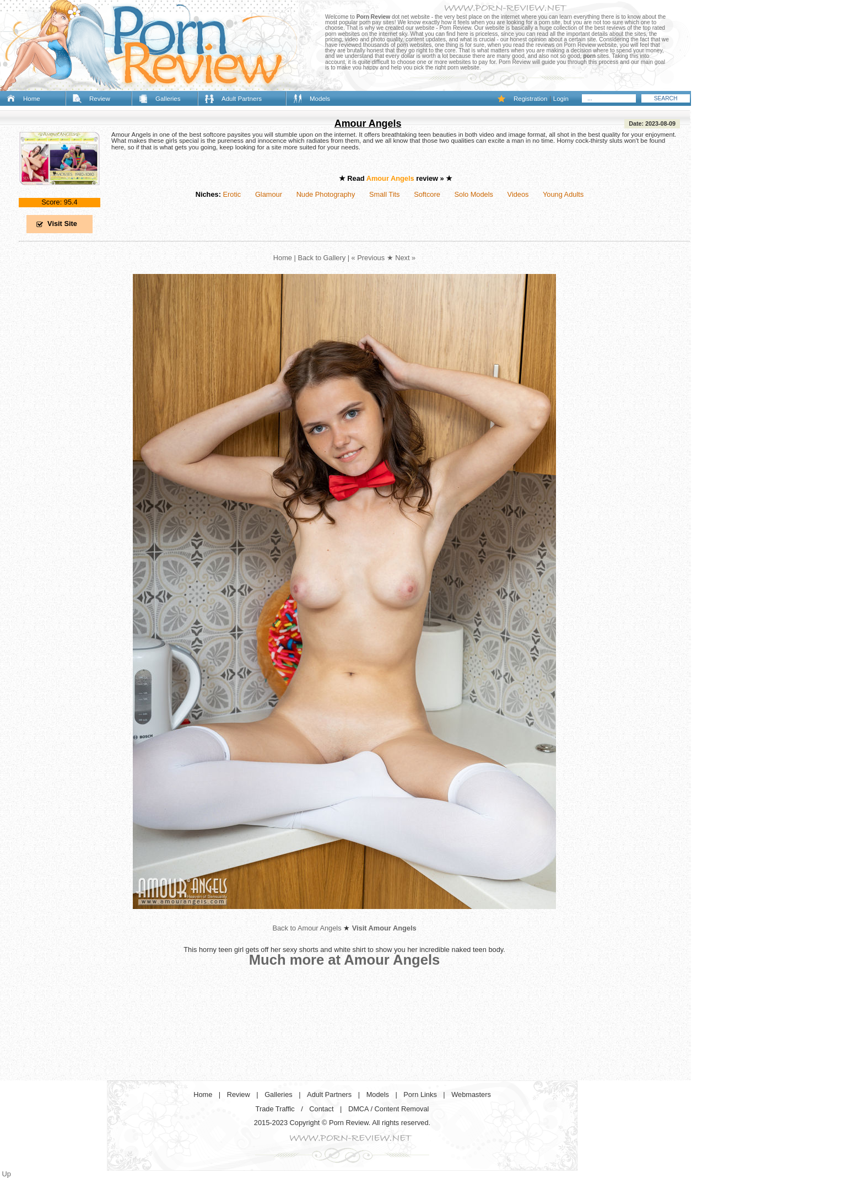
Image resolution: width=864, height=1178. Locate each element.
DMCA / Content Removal (388, 1109)
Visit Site (62, 223)
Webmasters (471, 1094)
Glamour (268, 194)
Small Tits (384, 194)
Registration (530, 98)
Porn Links (419, 1094)
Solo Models (474, 194)
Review (99, 98)
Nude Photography (325, 194)
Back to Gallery (321, 258)
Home (31, 98)
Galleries (167, 98)
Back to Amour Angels (306, 928)
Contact (321, 1109)
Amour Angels (368, 123)
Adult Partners (242, 98)
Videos (518, 194)
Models (320, 98)
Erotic (232, 194)
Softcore (427, 194)
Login (561, 98)
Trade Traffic (275, 1109)
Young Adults (563, 194)
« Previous (368, 258)
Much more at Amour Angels (344, 959)
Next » (405, 258)
